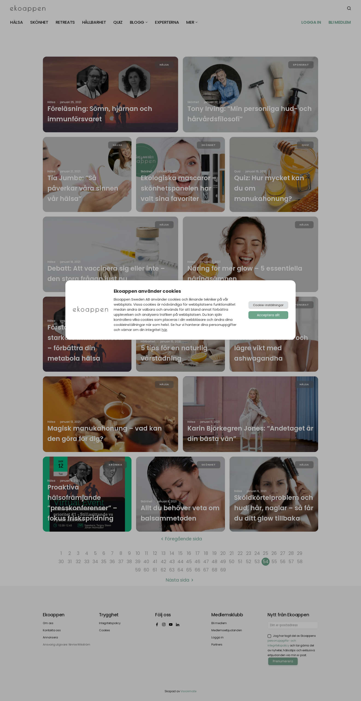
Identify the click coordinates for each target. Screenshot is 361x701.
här (164, 329)
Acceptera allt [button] (268, 315)
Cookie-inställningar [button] (268, 305)
